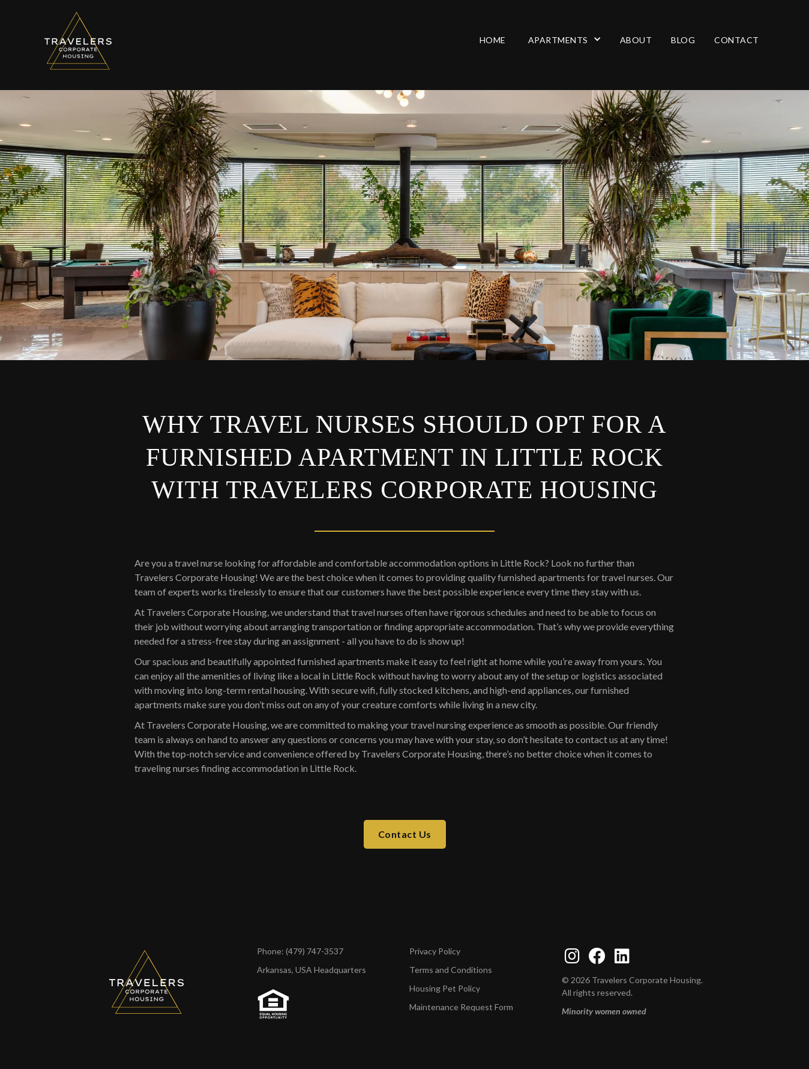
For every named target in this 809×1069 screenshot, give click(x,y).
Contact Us (405, 834)
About (636, 40)
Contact (736, 40)
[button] (563, 40)
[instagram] (572, 956)
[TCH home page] (146, 981)
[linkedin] (622, 956)
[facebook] (597, 956)
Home (493, 40)
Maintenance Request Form (461, 1007)
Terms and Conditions (450, 970)
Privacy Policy (434, 951)
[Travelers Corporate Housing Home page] (112, 40)
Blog (683, 40)
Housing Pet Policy (444, 988)
